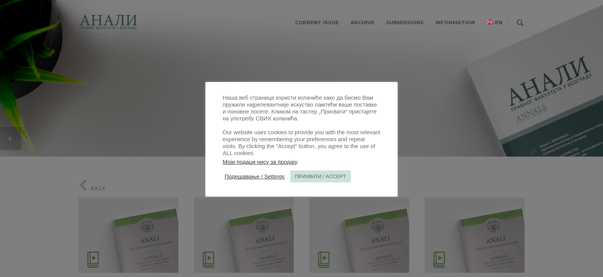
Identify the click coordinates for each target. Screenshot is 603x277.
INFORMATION (455, 22)
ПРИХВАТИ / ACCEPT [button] (320, 176)
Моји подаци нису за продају (260, 162)
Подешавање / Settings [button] (255, 177)
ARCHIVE (362, 22)
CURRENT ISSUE (317, 22)
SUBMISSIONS (405, 22)
